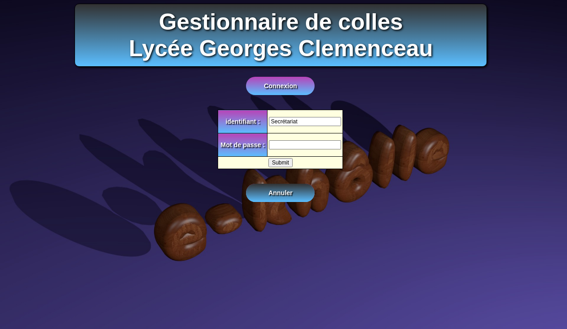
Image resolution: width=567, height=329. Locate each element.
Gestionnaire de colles (281, 22)
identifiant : (242, 121)
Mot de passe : (242, 145)
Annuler (280, 192)
